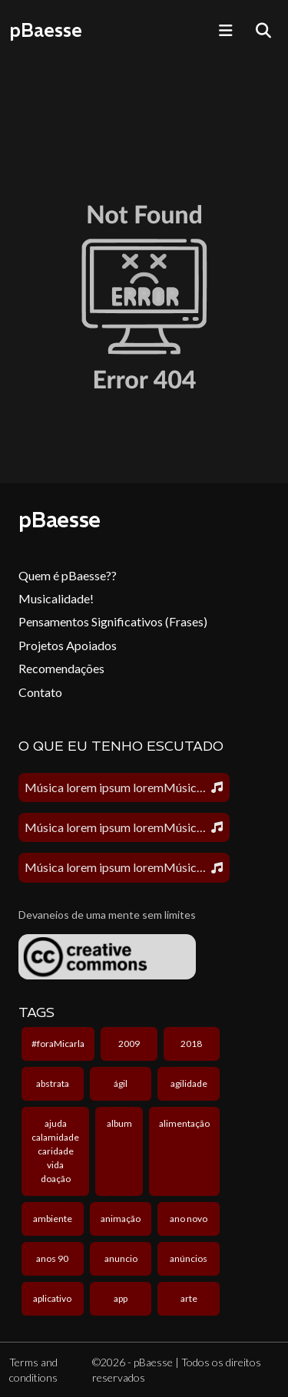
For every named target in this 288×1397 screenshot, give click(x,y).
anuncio (120, 1258)
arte (188, 1298)
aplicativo (52, 1298)
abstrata (52, 1083)
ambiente (52, 1218)
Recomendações (61, 668)
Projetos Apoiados (67, 645)
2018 (191, 1043)
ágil (120, 1083)
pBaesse (45, 29)
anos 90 (52, 1258)
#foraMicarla (57, 1043)
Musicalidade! (56, 598)
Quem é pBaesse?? (67, 575)
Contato (40, 692)
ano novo (188, 1218)
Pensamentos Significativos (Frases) (112, 621)
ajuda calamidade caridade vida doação (55, 1151)
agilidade (188, 1083)
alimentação (184, 1123)
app (120, 1298)
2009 (129, 1043)
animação (121, 1218)
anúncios (188, 1258)
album (119, 1123)
